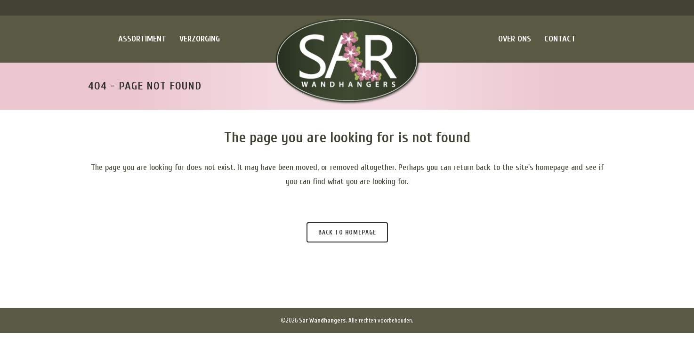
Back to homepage (347, 232)
